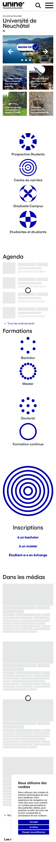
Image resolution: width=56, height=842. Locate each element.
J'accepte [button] (33, 822)
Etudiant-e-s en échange (28, 555)
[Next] (45, 51)
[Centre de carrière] (28, 168)
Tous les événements (20, 323)
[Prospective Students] (28, 143)
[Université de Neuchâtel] (13, 5)
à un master (28, 546)
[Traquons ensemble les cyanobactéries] (41, 104)
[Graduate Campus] (28, 194)
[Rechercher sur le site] (38, 5)
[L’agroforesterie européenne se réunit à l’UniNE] (15, 104)
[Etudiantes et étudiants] (28, 220)
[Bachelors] (28, 346)
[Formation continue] (28, 432)
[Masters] (28, 372)
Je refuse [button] (33, 827)
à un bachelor (28, 537)
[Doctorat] (28, 407)
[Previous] (10, 51)
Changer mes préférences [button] (33, 832)
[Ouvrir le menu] (49, 5)
